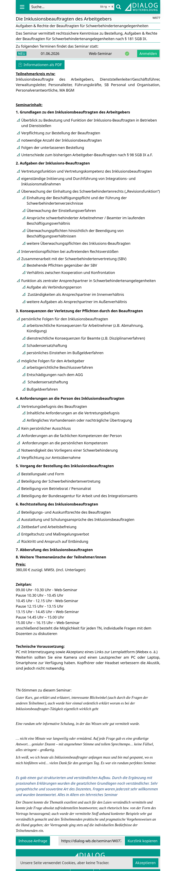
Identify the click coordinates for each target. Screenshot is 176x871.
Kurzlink (143, 840)
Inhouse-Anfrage (33, 840)
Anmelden (148, 53)
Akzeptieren (145, 862)
